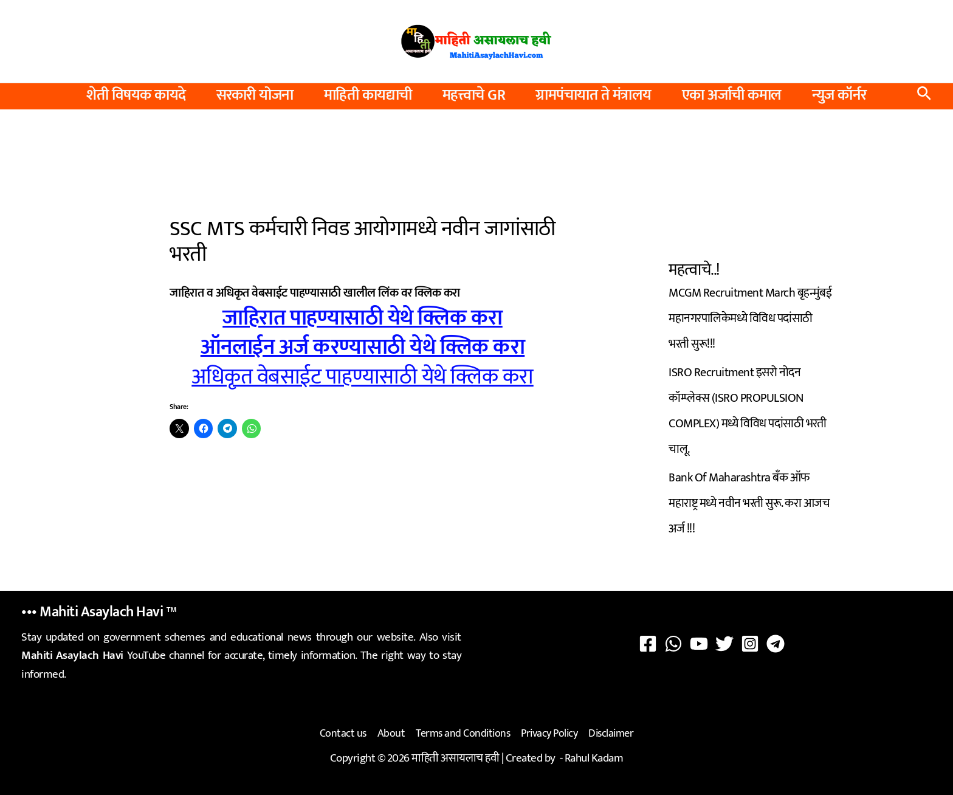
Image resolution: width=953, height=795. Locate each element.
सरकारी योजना (255, 95)
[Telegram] (775, 644)
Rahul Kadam (594, 757)
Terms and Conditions (463, 733)
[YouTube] (699, 644)
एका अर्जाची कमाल (732, 95)
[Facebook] (648, 644)
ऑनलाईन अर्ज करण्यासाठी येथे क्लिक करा (363, 347)
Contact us (343, 733)
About (391, 733)
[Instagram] (750, 644)
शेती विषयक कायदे (136, 95)
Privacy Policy (549, 733)
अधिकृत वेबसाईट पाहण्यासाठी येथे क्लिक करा (362, 377)
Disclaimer (610, 733)
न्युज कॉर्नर (839, 95)
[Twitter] (724, 644)
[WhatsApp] (673, 644)
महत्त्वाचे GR (474, 95)
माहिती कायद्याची (368, 95)
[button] (924, 96)
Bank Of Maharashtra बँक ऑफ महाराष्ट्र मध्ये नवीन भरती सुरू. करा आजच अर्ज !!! (749, 503)
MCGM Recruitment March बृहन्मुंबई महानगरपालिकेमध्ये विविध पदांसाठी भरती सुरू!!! (750, 318)
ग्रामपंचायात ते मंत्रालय (593, 95)
